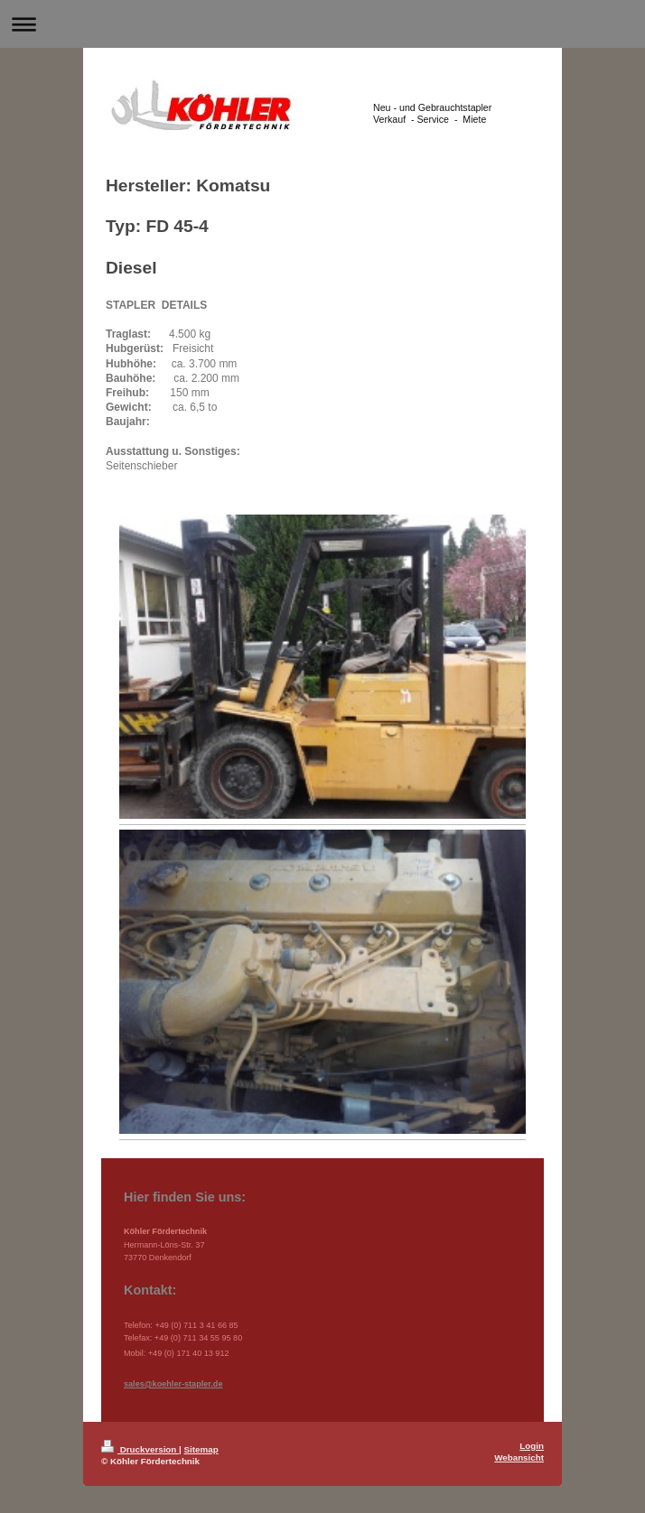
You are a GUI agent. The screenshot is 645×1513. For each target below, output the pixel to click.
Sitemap (201, 1449)
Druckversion (140, 1449)
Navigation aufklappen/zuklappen (322, 24)
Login (531, 1446)
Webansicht (519, 1457)
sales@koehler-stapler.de (173, 1383)
